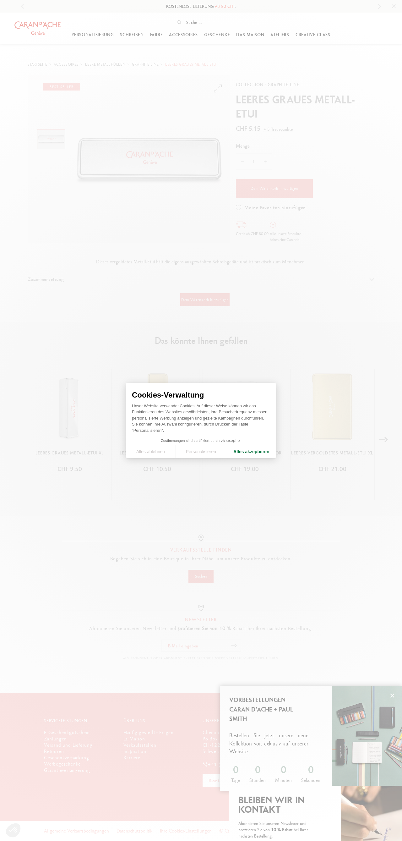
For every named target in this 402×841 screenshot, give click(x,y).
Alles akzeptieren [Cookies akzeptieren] (251, 451)
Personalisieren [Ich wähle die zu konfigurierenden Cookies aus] (201, 451)
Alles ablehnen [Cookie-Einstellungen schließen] (150, 451)
